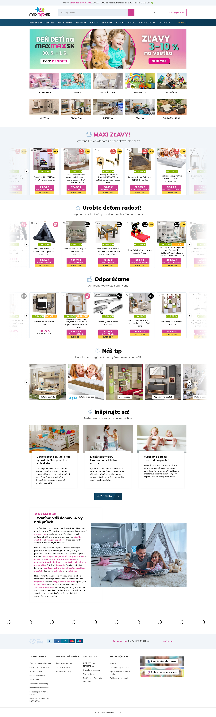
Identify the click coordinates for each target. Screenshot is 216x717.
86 (194, 150)
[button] (27, 171)
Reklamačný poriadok (119, 678)
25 (66, 150)
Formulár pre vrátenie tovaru (38, 693)
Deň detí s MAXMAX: (81, 3)
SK (155, 12)
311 (194, 295)
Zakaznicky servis (63, 667)
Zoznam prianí (143, 12)
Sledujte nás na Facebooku (163, 661)
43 (162, 150)
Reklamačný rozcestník (39, 688)
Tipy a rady (34, 679)
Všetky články (104, 496)
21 (130, 150)
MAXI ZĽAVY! (112, 134)
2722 (163, 223)
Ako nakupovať (35, 671)
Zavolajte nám (120, 641)
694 (194, 223)
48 (66, 295)
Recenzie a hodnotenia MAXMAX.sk (39, 699)
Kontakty (114, 663)
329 (162, 295)
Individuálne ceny (63, 671)
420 (130, 295)
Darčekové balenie (37, 675)
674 (35, 295)
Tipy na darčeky (89, 674)
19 (98, 150)
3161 (131, 223)
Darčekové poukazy (91, 670)
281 (98, 295)
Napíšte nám (168, 641)
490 (98, 223)
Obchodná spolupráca (119, 667)
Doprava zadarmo (64, 663)
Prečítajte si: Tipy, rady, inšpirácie (92, 679)
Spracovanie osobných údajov (120, 672)
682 (35, 150)
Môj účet (149, 12)
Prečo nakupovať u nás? (39, 667)
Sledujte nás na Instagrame (164, 672)
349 (66, 223)
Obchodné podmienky (38, 684)
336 (35, 223)
